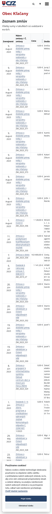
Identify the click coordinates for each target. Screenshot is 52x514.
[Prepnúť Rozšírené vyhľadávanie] (40, 4)
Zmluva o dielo (22, 254)
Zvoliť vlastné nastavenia (16, 491)
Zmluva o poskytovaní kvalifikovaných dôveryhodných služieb (23, 242)
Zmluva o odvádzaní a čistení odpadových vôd (21, 311)
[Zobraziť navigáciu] (47, 4)
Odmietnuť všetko (26, 506)
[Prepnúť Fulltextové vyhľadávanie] (33, 4)
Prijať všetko (26, 499)
